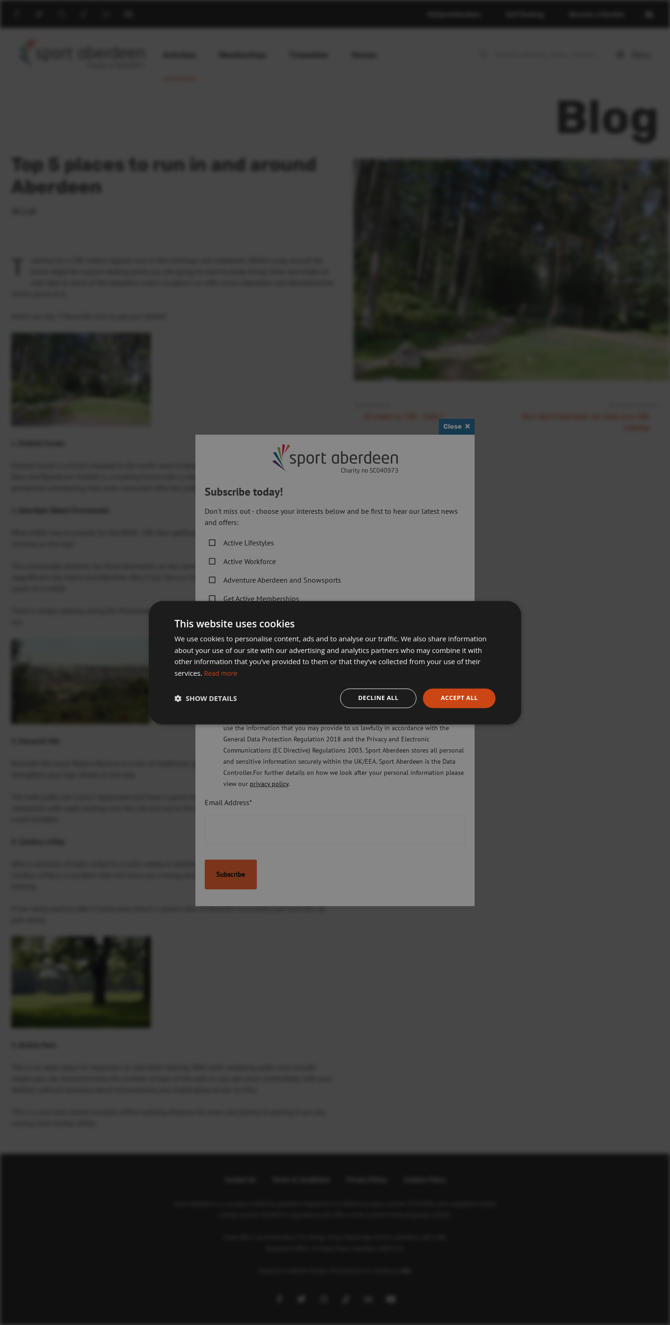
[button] (205, 698)
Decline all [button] (374, 697)
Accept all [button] (458, 697)
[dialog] (335, 662)
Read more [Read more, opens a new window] (222, 672)
